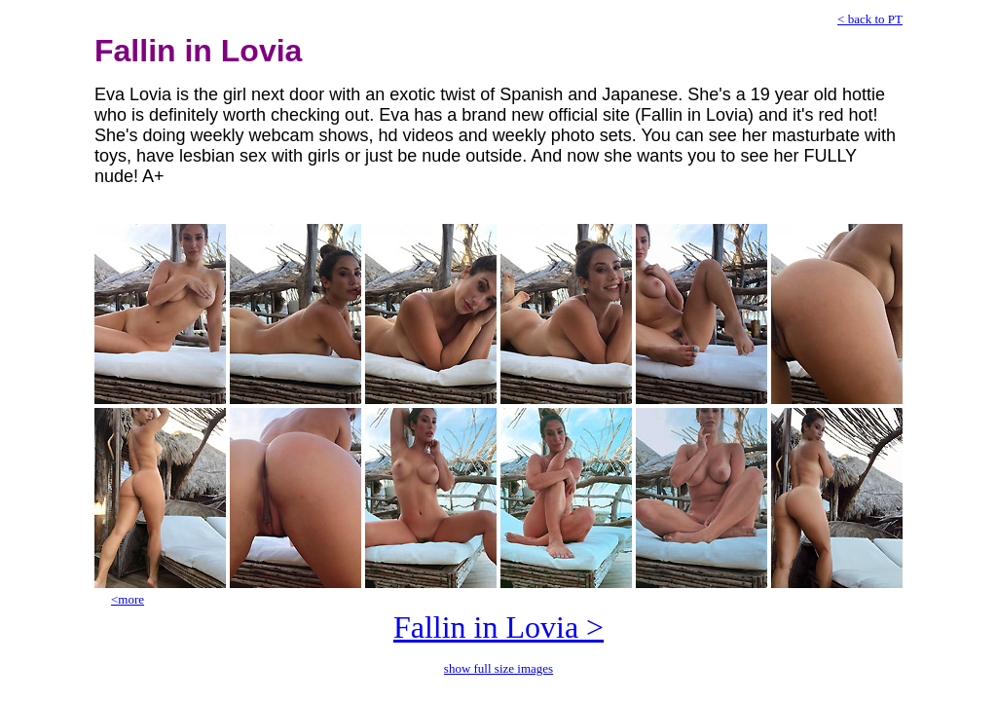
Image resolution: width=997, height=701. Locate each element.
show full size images (498, 668)
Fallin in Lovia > (498, 627)
